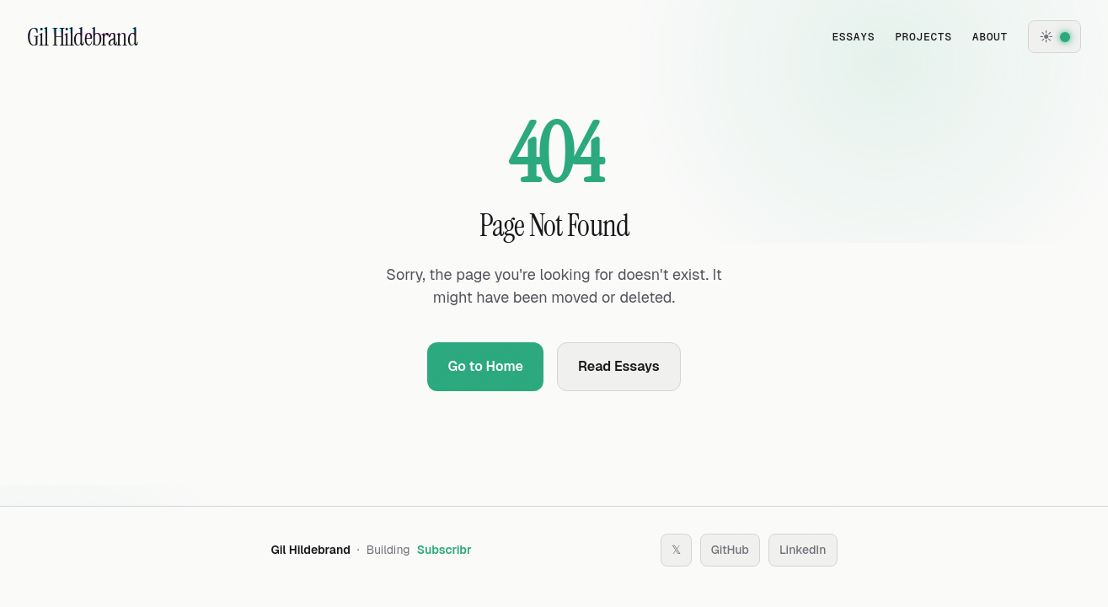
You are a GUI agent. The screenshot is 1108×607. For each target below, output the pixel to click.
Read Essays (619, 366)
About (990, 37)
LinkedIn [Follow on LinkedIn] (803, 549)
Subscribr (444, 549)
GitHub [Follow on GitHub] (730, 549)
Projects (923, 37)
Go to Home (485, 366)
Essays (853, 37)
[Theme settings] (1054, 36)
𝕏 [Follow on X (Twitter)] (676, 549)
